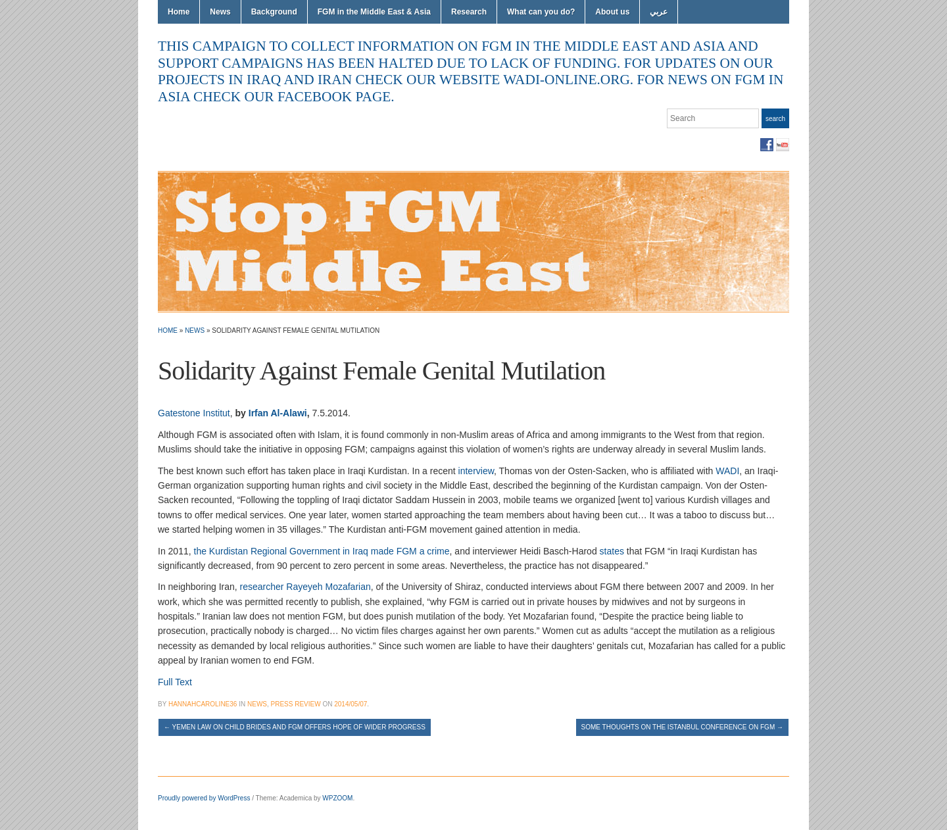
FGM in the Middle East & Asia (374, 11)
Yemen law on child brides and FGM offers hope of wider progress (294, 727)
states (612, 551)
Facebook (766, 144)
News (220, 11)
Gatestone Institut (194, 413)
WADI (727, 471)
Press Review (296, 704)
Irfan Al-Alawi (278, 413)
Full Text (175, 682)
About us (612, 11)
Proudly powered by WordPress (204, 798)
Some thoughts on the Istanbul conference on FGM (682, 727)
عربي (659, 11)
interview (476, 471)
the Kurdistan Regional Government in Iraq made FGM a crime (322, 551)
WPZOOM (337, 798)
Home (178, 11)
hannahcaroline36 (202, 704)
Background (274, 11)
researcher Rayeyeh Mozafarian (305, 586)
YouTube (782, 144)
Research (469, 11)
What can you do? (541, 11)
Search (775, 118)
